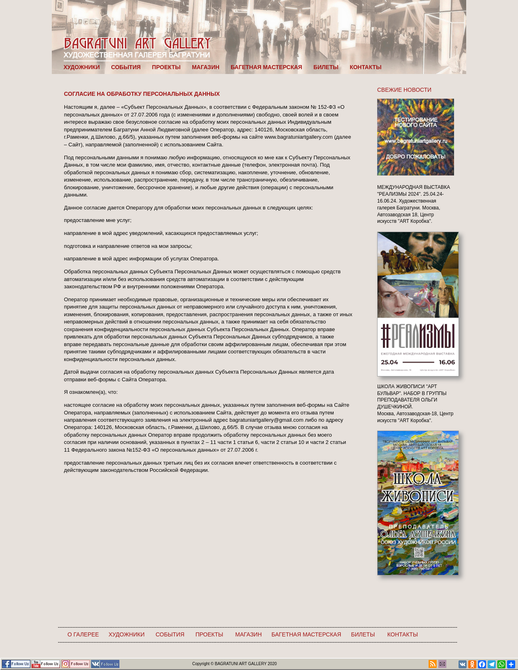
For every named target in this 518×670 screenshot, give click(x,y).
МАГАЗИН (205, 67)
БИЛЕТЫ (326, 67)
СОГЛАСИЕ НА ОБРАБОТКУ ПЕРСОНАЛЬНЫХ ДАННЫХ (142, 94)
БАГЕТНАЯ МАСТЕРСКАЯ (266, 67)
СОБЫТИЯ (125, 67)
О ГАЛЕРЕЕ (83, 634)
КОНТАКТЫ (365, 67)
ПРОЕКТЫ (166, 67)
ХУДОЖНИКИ (82, 67)
